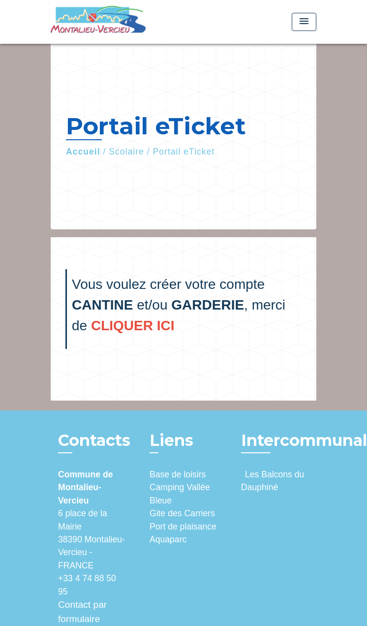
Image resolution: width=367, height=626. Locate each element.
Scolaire (126, 151)
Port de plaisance (183, 527)
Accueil (83, 151)
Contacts (94, 440)
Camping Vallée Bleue (180, 493)
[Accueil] (98, 21)
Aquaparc (168, 539)
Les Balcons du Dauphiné (272, 481)
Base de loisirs (178, 474)
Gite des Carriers (182, 513)
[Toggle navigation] (304, 22)
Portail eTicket (184, 151)
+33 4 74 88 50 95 (87, 584)
